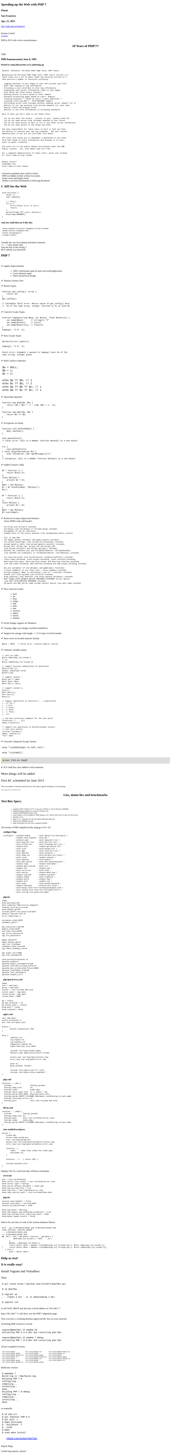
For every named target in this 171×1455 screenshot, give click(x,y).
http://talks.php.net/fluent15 (13, 26)
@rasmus (4, 36)
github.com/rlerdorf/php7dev (21, 1438)
